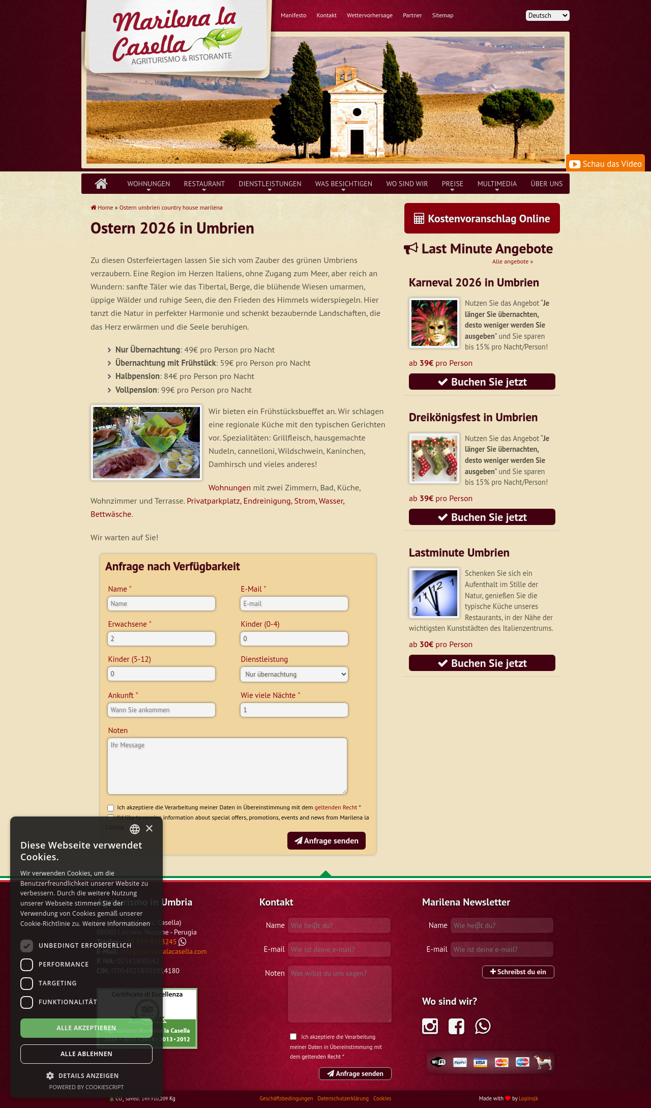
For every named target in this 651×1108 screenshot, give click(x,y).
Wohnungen (149, 183)
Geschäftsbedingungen (286, 1098)
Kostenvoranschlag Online (482, 218)
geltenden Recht (336, 807)
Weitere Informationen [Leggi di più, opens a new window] (116, 923)
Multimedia (497, 183)
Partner (412, 15)
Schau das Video (605, 163)
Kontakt (326, 15)
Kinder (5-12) (129, 659)
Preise (453, 183)
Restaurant (204, 183)
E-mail (274, 949)
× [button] (149, 829)
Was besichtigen (344, 183)
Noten (118, 730)
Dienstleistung (264, 659)
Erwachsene (127, 624)
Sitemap (443, 15)
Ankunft (120, 695)
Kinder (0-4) (260, 624)
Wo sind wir (407, 183)
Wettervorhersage (370, 15)
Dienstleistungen (270, 183)
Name (117, 589)
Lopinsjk (528, 1098)
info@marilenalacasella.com (163, 951)
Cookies (382, 1098)
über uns (547, 183)
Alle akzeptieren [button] (86, 1028)
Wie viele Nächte (268, 695)
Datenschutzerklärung (343, 1098)
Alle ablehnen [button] (86, 1053)
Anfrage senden (326, 840)
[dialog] (86, 957)
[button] (86, 1075)
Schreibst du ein (518, 971)
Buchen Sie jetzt (482, 381)
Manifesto (293, 15)
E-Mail (251, 589)
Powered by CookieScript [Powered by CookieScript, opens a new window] (86, 1087)
